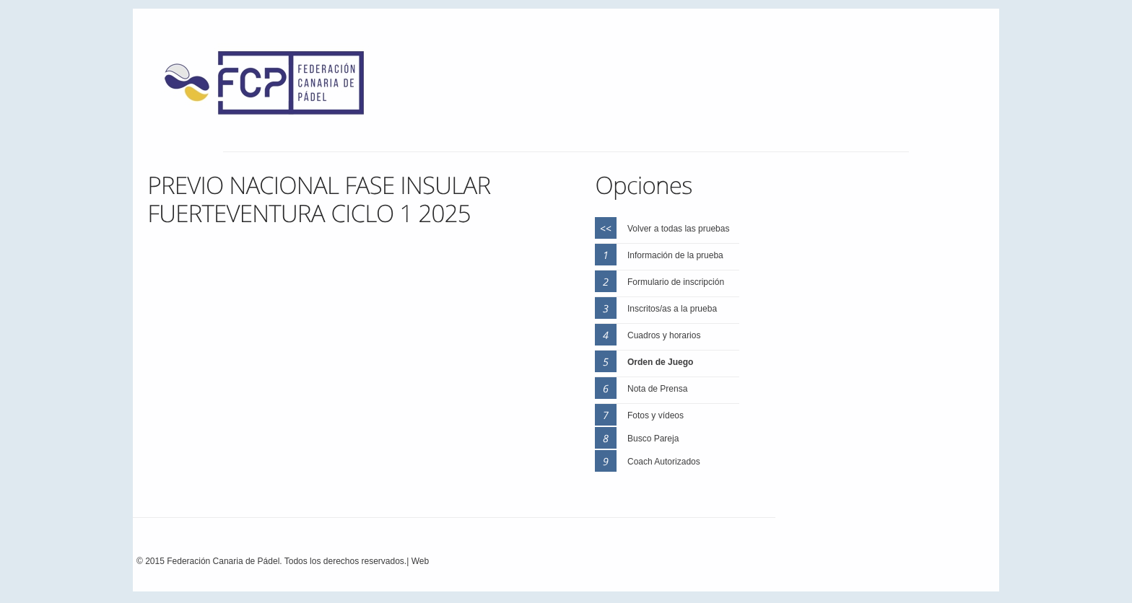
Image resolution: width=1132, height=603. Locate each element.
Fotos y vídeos (655, 415)
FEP (271, 86)
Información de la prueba (675, 255)
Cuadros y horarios (663, 335)
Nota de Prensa (657, 389)
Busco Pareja (653, 438)
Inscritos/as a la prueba (672, 309)
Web (420, 561)
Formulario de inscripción (675, 282)
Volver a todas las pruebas (678, 229)
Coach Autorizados (663, 462)
